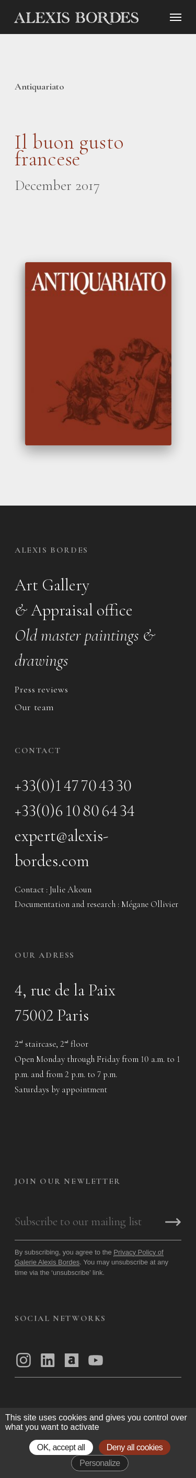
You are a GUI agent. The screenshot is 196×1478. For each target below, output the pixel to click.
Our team (34, 707)
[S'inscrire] (173, 1223)
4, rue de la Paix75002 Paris (65, 1002)
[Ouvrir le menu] (176, 17)
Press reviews (41, 689)
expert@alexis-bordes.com (61, 848)
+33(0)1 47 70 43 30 (73, 785)
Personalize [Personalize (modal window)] (99, 1463)
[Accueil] (102, 18)
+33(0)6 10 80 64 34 (75, 810)
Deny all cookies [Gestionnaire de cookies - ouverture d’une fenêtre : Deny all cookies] (135, 1447)
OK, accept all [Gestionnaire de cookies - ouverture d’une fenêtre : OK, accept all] (61, 1447)
